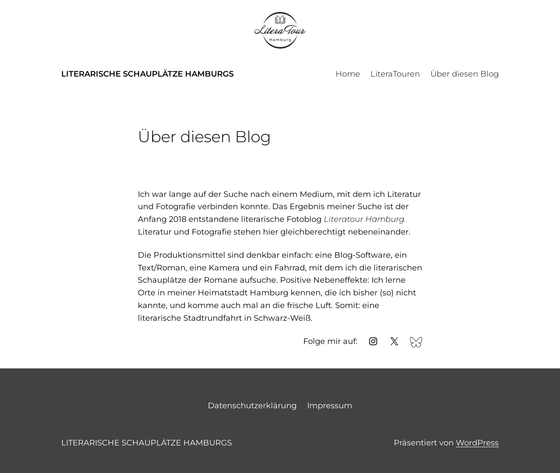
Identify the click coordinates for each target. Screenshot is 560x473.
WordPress (477, 443)
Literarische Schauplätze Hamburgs (147, 74)
